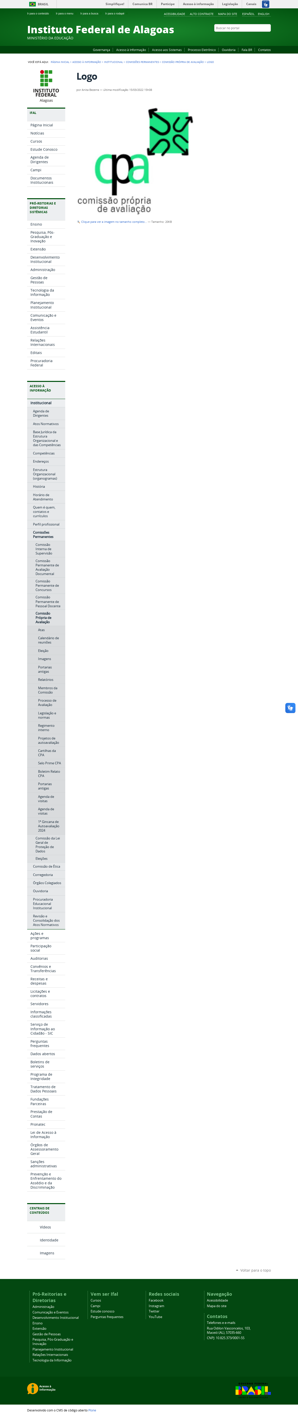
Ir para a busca (91, 13)
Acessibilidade (174, 14)
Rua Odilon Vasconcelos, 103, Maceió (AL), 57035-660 (229, 1330)
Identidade (49, 1240)
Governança (101, 50)
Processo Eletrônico (202, 50)
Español (248, 14)
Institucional (113, 62)
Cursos (96, 1300)
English (263, 14)
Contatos (264, 50)
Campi (95, 1306)
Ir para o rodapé (117, 13)
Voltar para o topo (255, 1270)
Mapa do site (227, 14)
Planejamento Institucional (52, 1349)
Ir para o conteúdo (40, 13)
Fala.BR (247, 50)
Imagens (47, 1253)
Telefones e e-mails (221, 1323)
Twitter (261, 37)
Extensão (39, 1328)
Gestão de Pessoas (46, 1334)
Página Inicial (60, 62)
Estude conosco (102, 1311)
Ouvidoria (229, 50)
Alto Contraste (201, 14)
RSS (268, 37)
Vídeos (45, 1227)
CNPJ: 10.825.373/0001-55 (225, 1338)
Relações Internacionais (50, 1355)
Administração (43, 1307)
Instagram (255, 37)
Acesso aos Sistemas (167, 50)
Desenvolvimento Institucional (55, 1318)
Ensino (37, 1323)
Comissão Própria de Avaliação (183, 62)
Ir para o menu (66, 13)
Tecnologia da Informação (52, 1360)
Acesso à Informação (131, 50)
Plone (92, 1410)
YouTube (249, 37)
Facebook (242, 37)
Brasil (43, 4)
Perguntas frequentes (107, 1317)
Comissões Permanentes (142, 62)
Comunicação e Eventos (50, 1312)
